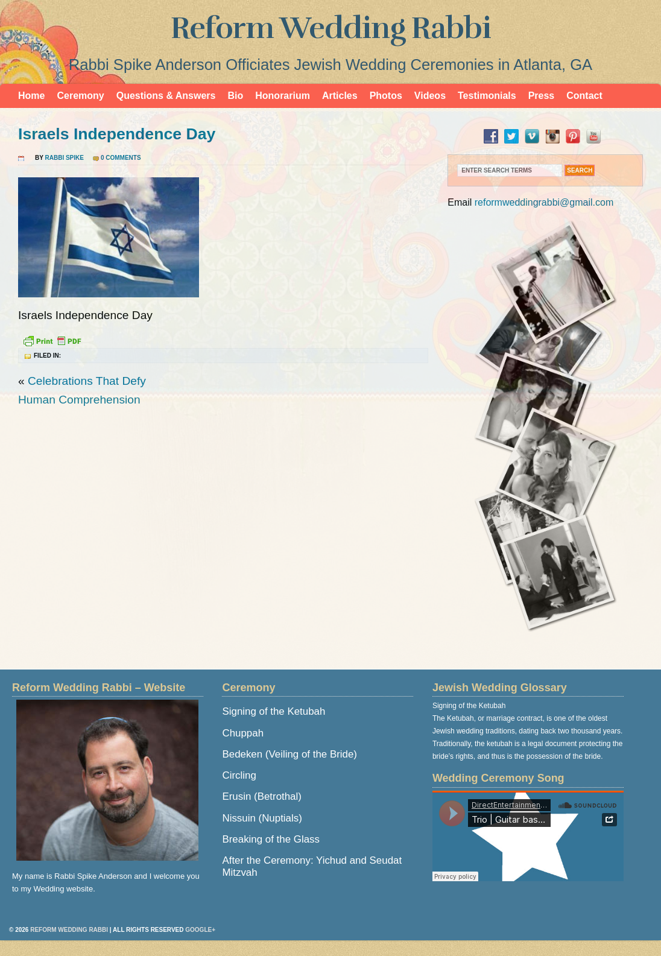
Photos (386, 95)
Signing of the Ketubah (273, 711)
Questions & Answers (166, 95)
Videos (430, 95)
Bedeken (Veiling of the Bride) (289, 754)
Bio (235, 95)
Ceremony (80, 95)
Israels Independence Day (116, 134)
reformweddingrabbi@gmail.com (544, 202)
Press (541, 95)
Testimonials (487, 95)
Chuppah (243, 733)
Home (31, 95)
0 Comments (121, 157)
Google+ (200, 929)
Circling (239, 775)
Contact (584, 95)
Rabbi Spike (64, 157)
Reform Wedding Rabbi (331, 28)
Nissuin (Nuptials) (262, 818)
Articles (340, 95)
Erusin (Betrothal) (261, 796)
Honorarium (282, 95)
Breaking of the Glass (270, 839)
